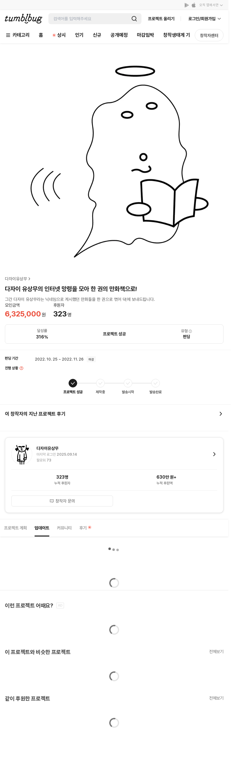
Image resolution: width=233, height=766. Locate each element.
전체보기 (216, 651)
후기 (85, 527)
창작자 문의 (62, 501)
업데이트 (42, 527)
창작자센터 (209, 35)
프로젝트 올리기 (161, 18)
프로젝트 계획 (15, 527)
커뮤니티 (64, 527)
